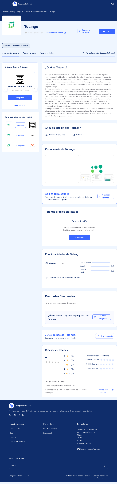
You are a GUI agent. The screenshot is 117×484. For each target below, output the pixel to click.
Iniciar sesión (48, 433)
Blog (11, 433)
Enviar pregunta (100, 317)
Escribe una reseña (106, 391)
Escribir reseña (105, 336)
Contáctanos (82, 424)
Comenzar (79, 237)
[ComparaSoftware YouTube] (14, 415)
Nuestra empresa (17, 424)
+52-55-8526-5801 (84, 443)
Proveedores (48, 424)
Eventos (13, 437)
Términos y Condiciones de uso (101, 477)
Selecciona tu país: (17, 458)
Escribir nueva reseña (56, 32)
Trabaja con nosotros (17, 441)
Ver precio (107, 31)
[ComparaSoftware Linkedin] (10, 415)
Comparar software (84, 31)
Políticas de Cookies (91, 476)
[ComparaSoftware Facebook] (18, 415)
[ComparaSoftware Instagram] (23, 415)
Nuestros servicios (50, 429)
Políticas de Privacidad (74, 476)
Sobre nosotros (15, 429)
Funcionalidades (47, 53)
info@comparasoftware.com (89, 449)
